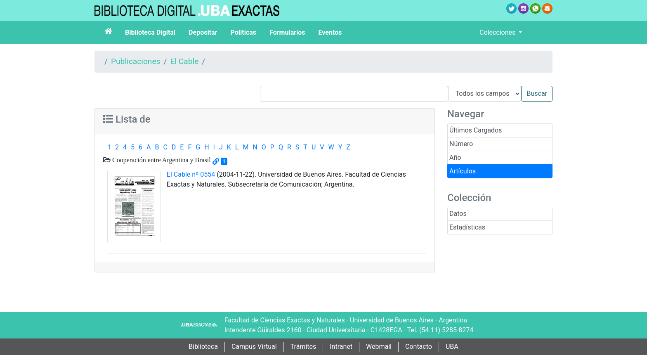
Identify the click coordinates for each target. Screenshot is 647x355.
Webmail (379, 346)
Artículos (462, 171)
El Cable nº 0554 (191, 174)
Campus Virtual (254, 346)
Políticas (243, 32)
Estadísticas (467, 227)
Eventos (330, 32)
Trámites (303, 346)
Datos (458, 214)
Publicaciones (136, 61)
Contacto (418, 346)
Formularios (287, 32)
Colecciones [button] (498, 32)
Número (461, 144)
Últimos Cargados (475, 130)
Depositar (203, 32)
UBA (452, 346)
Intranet (341, 346)
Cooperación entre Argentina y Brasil (161, 159)
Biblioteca (203, 346)
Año (455, 157)
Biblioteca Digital (150, 32)
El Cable (184, 61)
